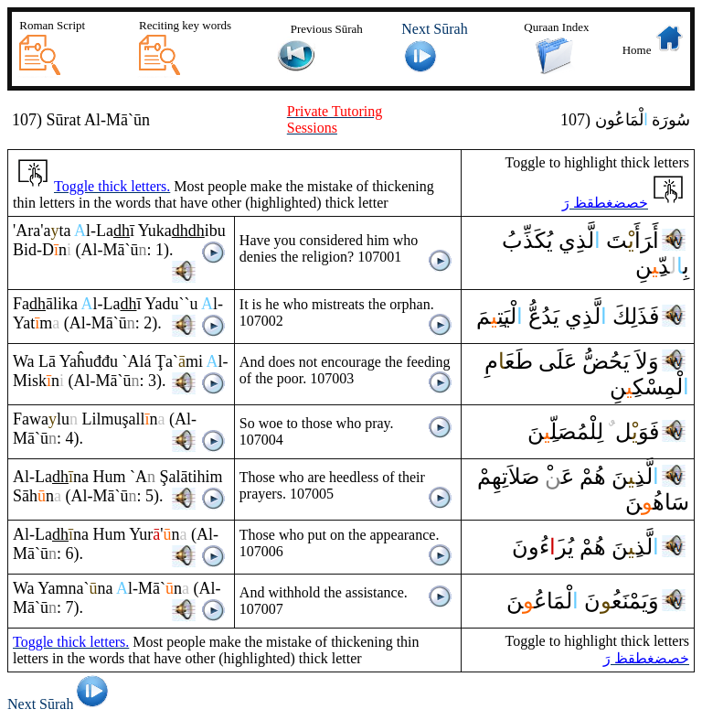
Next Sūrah (60, 704)
